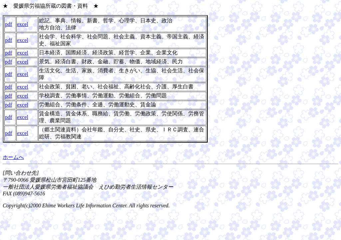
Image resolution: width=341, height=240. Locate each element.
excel (22, 24)
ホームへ (13, 157)
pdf (8, 24)
